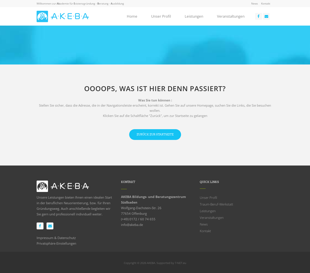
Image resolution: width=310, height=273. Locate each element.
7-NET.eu (180, 263)
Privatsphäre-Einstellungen (56, 243)
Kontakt (265, 3)
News (254, 3)
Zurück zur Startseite (155, 134)
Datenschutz (66, 238)
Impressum (45, 238)
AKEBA (151, 263)
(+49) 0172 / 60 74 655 (138, 219)
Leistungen (208, 210)
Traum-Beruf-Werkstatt (216, 204)
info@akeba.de (132, 224)
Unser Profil (208, 197)
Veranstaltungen (212, 217)
